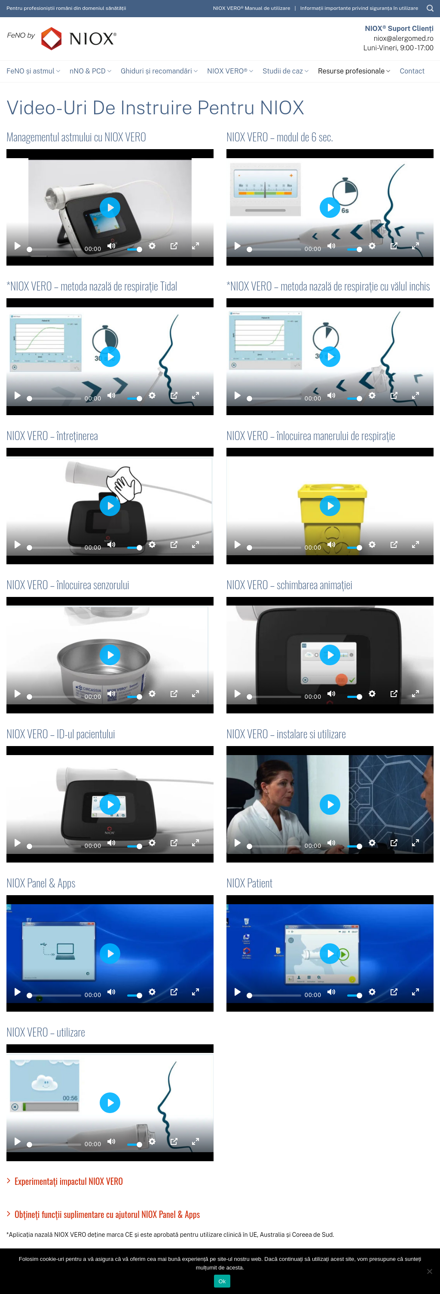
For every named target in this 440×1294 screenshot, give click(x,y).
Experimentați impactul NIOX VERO (64, 1181)
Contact (412, 71)
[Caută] (430, 8)
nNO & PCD (90, 71)
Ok (222, 1281)
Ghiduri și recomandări (159, 71)
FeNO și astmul (33, 71)
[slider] (54, 249)
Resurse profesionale (354, 71)
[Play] (17, 245)
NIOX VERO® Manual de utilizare (251, 8)
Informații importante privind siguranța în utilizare (359, 8)
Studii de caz (286, 71)
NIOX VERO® (230, 71)
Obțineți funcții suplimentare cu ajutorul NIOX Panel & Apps (103, 1214)
